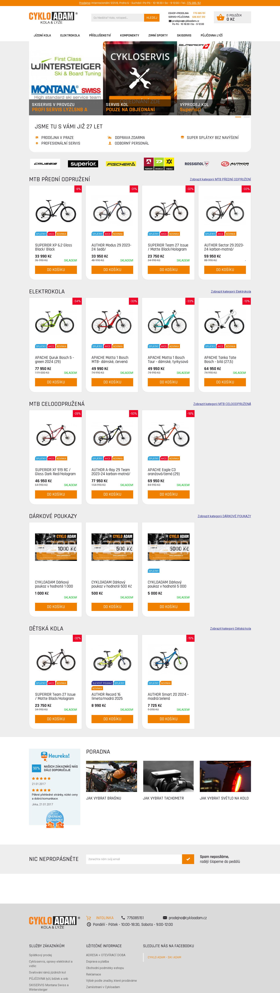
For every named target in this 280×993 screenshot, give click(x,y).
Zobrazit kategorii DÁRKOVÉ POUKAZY (224, 516)
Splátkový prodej (40, 955)
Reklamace (93, 974)
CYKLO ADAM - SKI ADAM (164, 957)
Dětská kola (46, 629)
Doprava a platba (97, 961)
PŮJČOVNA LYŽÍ (212, 35)
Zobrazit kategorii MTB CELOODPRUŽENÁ (222, 404)
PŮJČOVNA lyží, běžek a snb (48, 979)
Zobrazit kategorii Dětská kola (230, 628)
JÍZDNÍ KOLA (42, 35)
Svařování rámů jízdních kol (47, 972)
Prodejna (84, 3)
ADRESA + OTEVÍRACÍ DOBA (105, 955)
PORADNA (98, 752)
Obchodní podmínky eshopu (105, 968)
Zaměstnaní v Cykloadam (103, 987)
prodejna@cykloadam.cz (185, 21)
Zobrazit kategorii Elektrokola (231, 291)
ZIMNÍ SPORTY (158, 35)
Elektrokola (70, 35)
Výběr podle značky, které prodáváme (111, 980)
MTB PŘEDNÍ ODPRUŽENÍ (59, 179)
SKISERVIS (184, 35)
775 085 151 (194, 3)
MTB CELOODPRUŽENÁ (57, 404)
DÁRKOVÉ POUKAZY (53, 516)
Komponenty (129, 35)
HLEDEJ (151, 17)
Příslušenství (100, 35)
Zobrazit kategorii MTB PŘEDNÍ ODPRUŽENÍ (220, 179)
